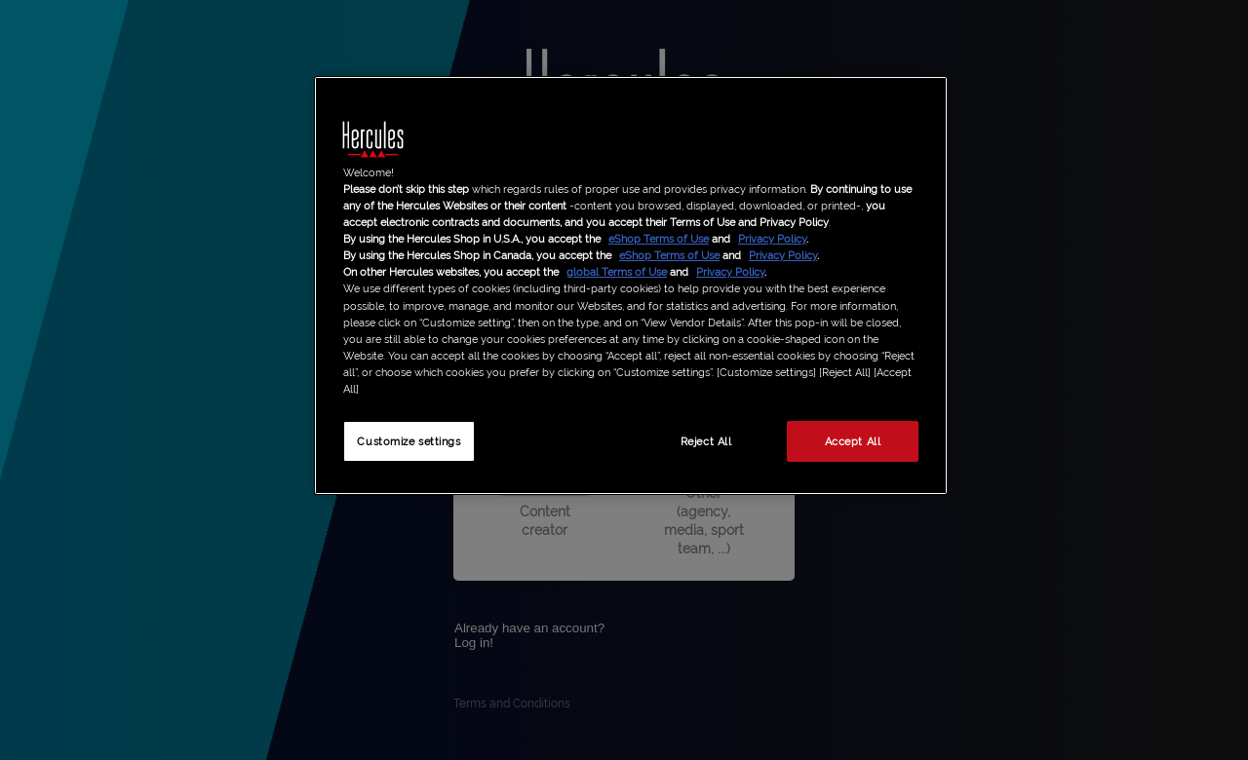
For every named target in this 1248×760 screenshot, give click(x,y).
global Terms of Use (616, 271)
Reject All (706, 440)
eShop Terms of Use (658, 238)
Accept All (853, 440)
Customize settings (408, 440)
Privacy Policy (772, 238)
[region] (631, 285)
